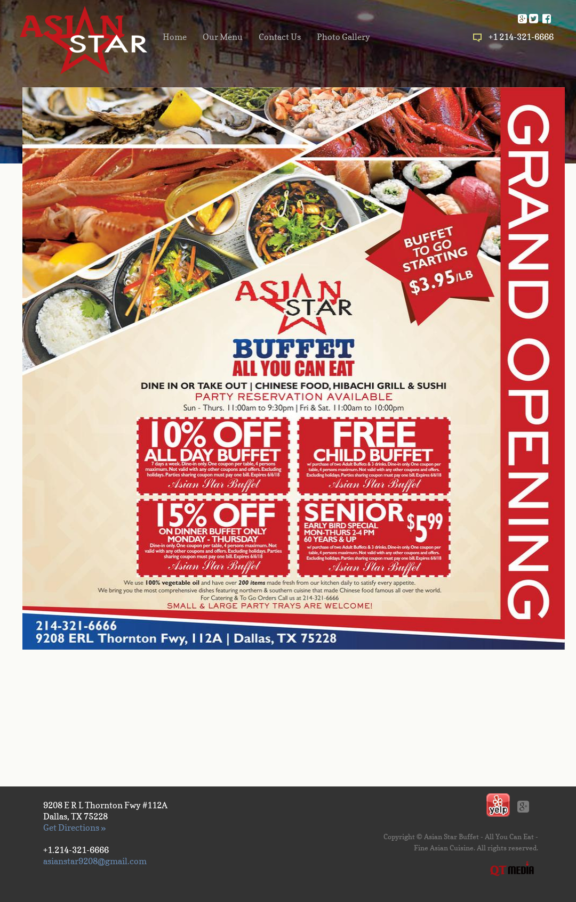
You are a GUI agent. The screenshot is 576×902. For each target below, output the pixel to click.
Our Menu (223, 36)
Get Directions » (74, 827)
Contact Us (280, 36)
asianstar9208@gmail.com (95, 861)
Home (175, 36)
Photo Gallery (343, 36)
